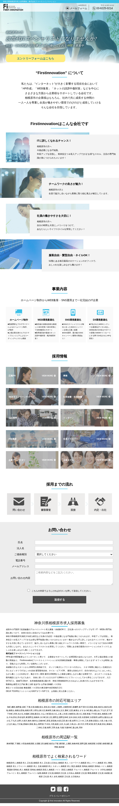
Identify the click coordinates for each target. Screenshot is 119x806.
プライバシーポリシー (59, 799)
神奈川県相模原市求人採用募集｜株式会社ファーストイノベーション (29, 1)
